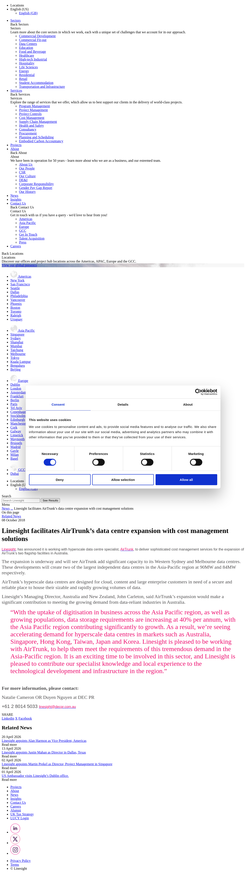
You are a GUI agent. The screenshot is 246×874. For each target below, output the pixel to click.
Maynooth (17, 439)
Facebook (25, 718)
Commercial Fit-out (33, 40)
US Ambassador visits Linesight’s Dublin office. (35, 776)
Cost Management (31, 118)
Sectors (15, 20)
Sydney (15, 338)
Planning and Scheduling (36, 137)
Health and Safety (31, 125)
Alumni (15, 810)
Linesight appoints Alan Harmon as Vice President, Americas (44, 741)
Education (26, 48)
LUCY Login (19, 818)
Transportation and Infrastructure (42, 86)
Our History (27, 192)
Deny (60, 479)
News (14, 195)
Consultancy (27, 129)
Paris (13, 404)
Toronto (15, 311)
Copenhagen (19, 412)
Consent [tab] (58, 404)
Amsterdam (18, 392)
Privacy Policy (20, 861)
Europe (24, 227)
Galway (15, 431)
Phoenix (16, 304)
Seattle (15, 288)
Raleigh (15, 315)
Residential (27, 75)
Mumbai (16, 346)
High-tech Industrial (33, 59)
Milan (14, 454)
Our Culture (27, 176)
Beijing (15, 369)
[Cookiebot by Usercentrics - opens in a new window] (198, 392)
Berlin (14, 400)
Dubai (14, 473)
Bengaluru (17, 365)
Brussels (16, 443)
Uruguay (16, 319)
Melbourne (18, 354)
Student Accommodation (36, 83)
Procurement (28, 133)
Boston (15, 307)
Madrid (15, 447)
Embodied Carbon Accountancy (41, 141)
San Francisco (20, 284)
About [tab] (188, 404)
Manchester (18, 423)
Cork (13, 427)
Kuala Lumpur (20, 361)
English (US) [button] (19, 9)
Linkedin (8, 718)
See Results (50, 500)
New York (17, 280)
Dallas (14, 292)
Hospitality (26, 63)
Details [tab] (123, 404)
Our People (27, 168)
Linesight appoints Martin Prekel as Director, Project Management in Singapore (57, 764)
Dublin (15, 384)
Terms (14, 864)
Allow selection (123, 479)
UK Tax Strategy (22, 814)
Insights (15, 199)
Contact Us (18, 203)
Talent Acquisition (32, 238)
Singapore (17, 334)
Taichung (16, 350)
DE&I (23, 180)
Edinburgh (17, 419)
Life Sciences (28, 67)
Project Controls (30, 114)
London (15, 388)
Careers (15, 246)
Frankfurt (16, 396)
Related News (11, 516)
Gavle (14, 451)
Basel (14, 458)
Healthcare (26, 55)
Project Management (33, 110)
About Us (25, 164)
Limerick (16, 435)
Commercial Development (37, 36)
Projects (16, 145)
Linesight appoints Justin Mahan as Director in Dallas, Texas (44, 752)
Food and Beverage (32, 51)
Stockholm (17, 416)
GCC (22, 230)
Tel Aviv (16, 408)
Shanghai (16, 342)
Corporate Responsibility (36, 184)
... (11, 508)
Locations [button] (17, 5)
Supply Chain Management (38, 121)
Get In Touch (28, 234)
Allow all (186, 479)
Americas (25, 219)
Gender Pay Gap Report (35, 188)
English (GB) (28, 13)
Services (16, 90)
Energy (24, 71)
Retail (23, 79)
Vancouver (17, 300)
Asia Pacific (27, 223)
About (14, 149)
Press (22, 242)
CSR (22, 172)
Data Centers (28, 44)
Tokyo (14, 358)
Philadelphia (19, 296)
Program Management (34, 106)
